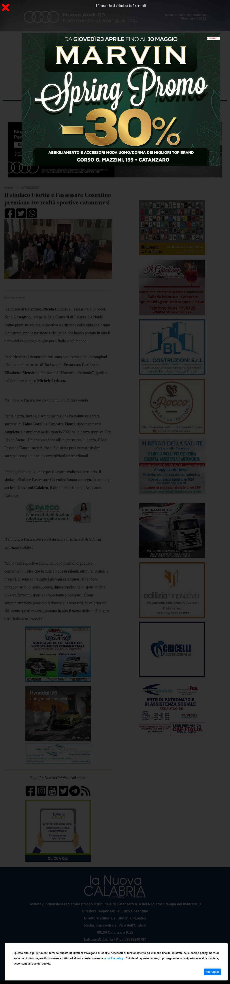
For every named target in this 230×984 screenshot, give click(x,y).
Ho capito (212, 972)
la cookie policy (114, 958)
